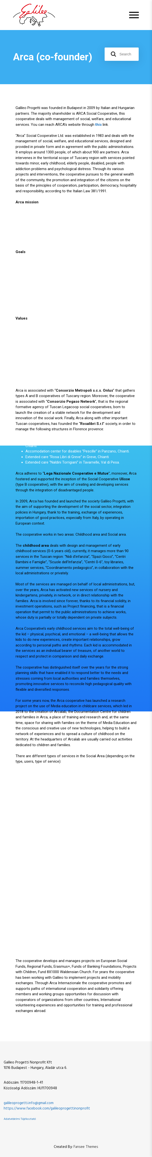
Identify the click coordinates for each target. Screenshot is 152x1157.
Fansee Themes (86, 1147)
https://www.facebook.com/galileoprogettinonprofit (47, 1108)
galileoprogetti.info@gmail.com (29, 1103)
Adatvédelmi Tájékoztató (20, 1119)
